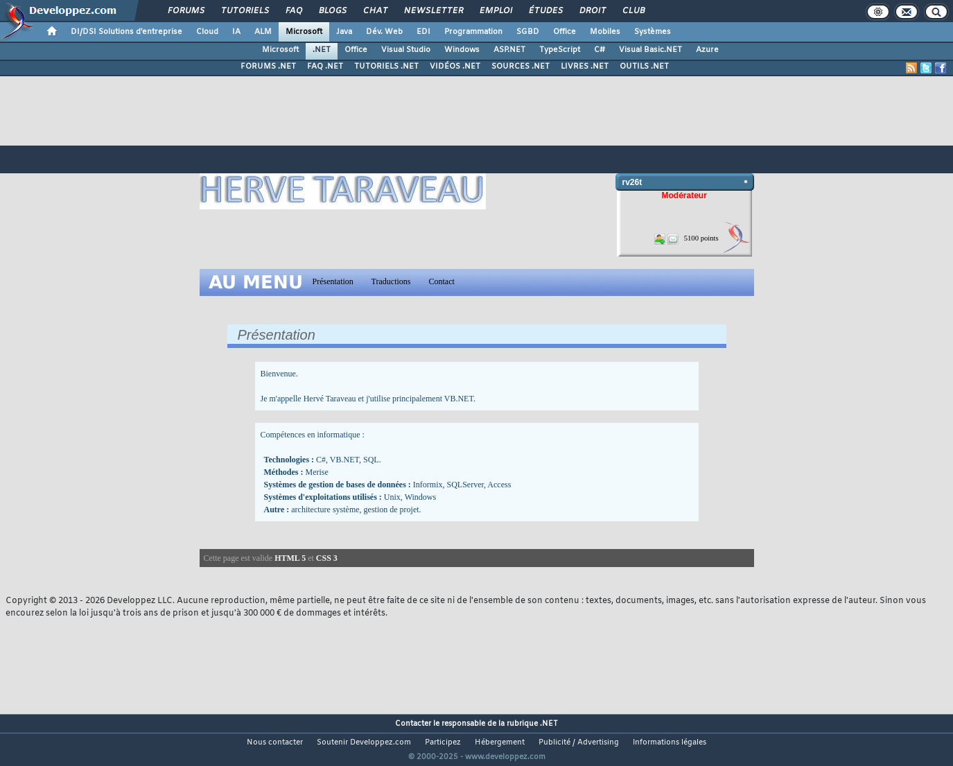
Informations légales (669, 742)
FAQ (293, 11)
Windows (462, 50)
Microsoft (304, 32)
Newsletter (433, 11)
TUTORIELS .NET (386, 66)
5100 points (701, 238)
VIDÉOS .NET (455, 66)
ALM (263, 32)
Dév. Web (384, 32)
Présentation (333, 281)
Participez (443, 742)
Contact (442, 281)
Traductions (391, 281)
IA (236, 32)
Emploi (495, 11)
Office (564, 32)
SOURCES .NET (520, 66)
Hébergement (500, 742)
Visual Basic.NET (650, 50)
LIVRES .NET (585, 66)
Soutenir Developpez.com (364, 742)
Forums (185, 11)
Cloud (207, 32)
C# (599, 50)
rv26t (632, 182)
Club (632, 11)
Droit (591, 11)
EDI (423, 32)
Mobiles (605, 32)
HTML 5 (290, 558)
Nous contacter (275, 742)
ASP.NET (509, 50)
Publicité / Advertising (579, 742)
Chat (374, 11)
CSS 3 (327, 558)
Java (344, 32)
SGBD (527, 32)
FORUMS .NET (268, 66)
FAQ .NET (325, 66)
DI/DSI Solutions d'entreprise (126, 32)
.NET (322, 50)
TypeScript (559, 50)
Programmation (473, 32)
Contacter (413, 724)
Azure (707, 50)
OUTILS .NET (644, 66)
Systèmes (652, 32)
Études (545, 11)
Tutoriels (244, 11)
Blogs (332, 11)
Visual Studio (405, 50)
